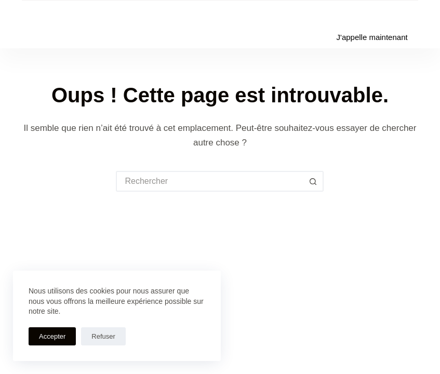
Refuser (103, 336)
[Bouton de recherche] (313, 181)
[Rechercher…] (209, 181)
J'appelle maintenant (372, 37)
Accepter (52, 336)
